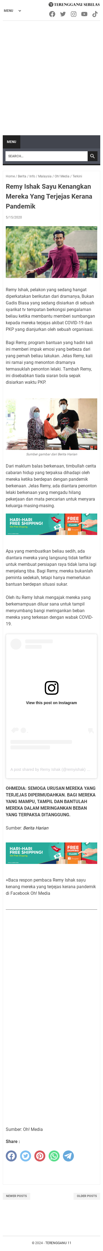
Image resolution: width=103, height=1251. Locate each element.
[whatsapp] (54, 1155)
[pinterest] (39, 1155)
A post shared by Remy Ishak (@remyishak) (47, 769)
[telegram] (68, 1155)
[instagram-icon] (74, 14)
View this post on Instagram (51, 703)
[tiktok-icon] (95, 14)
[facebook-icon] (52, 14)
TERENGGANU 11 (58, 1243)
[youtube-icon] (85, 14)
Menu (11, 142)
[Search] (46, 156)
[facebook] (11, 1155)
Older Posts (87, 1196)
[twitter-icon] (63, 14)
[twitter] (25, 1155)
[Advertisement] (51, 75)
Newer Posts (16, 1196)
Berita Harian (35, 828)
